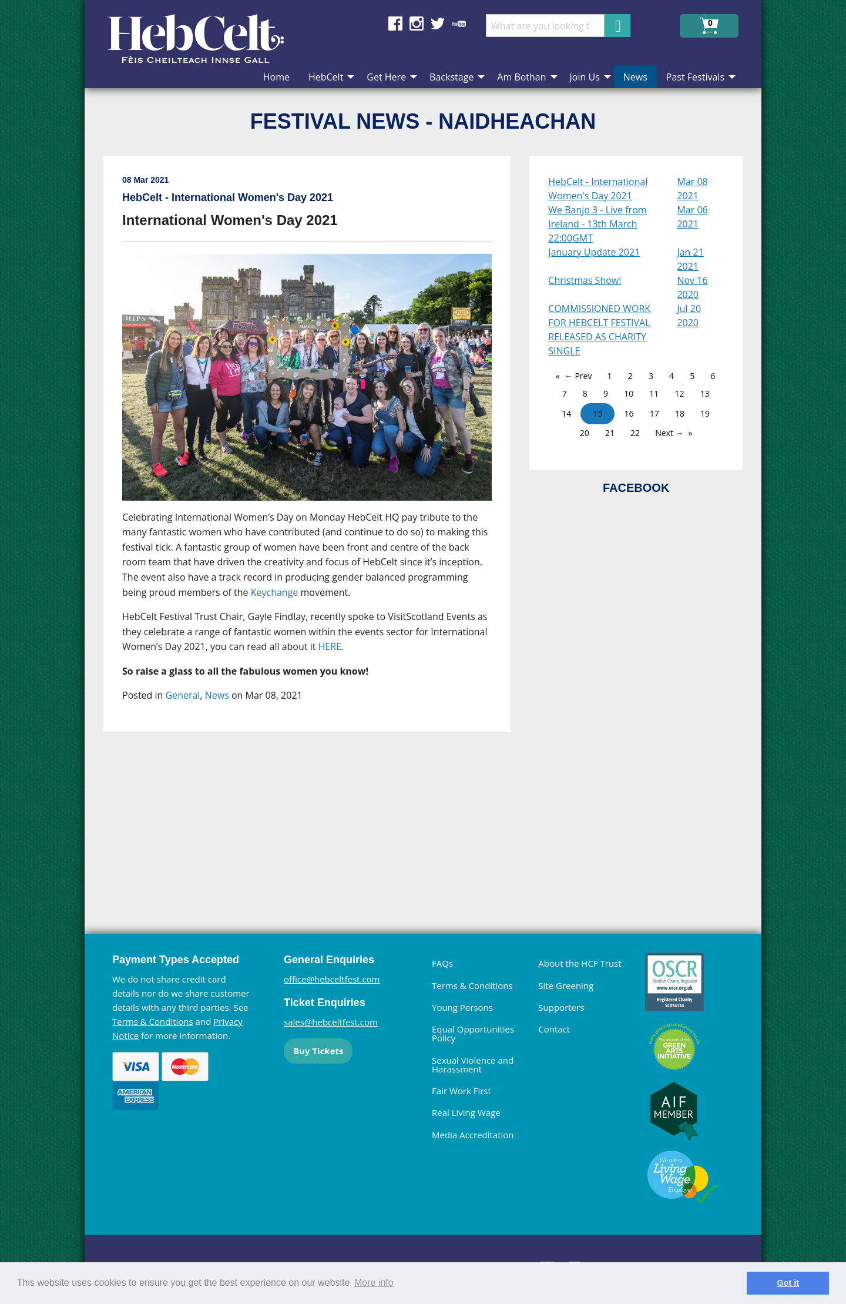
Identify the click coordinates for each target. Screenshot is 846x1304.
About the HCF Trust (579, 963)
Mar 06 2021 (692, 216)
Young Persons (462, 1007)
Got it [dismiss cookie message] (788, 1283)
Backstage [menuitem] (451, 77)
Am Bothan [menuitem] (521, 77)
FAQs (442, 963)
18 (679, 413)
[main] (316, 521)
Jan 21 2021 (690, 259)
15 (597, 413)
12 (679, 393)
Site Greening (565, 985)
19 (705, 413)
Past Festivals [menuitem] (695, 77)
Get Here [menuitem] (386, 77)
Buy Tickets (318, 1051)
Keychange (274, 592)
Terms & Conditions (152, 1021)
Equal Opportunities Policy (473, 1033)
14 (566, 413)
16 (629, 413)
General (183, 695)
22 (635, 432)
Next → (669, 432)
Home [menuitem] (276, 77)
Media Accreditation (473, 1135)
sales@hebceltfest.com (331, 1022)
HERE (329, 646)
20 (584, 432)
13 (705, 393)
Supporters (561, 1007)
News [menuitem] (635, 77)
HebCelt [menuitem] (325, 77)
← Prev (578, 375)
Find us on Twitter (437, 23)
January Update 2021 (594, 252)
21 (610, 432)
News (217, 695)
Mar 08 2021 (692, 188)
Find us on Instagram (416, 23)
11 (654, 393)
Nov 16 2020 (692, 287)
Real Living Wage (466, 1112)
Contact (554, 1029)
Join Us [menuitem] (585, 77)
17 (654, 413)
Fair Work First (461, 1091)
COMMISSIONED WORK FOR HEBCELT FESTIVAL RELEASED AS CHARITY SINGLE (599, 329)
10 (628, 393)
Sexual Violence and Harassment (472, 1064)
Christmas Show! (584, 280)
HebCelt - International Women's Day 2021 (597, 188)
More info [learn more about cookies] (374, 1283)
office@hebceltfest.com (332, 979)
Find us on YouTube (458, 23)
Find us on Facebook (395, 23)
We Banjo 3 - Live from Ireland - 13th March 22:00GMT (597, 223)
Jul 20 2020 (689, 315)
